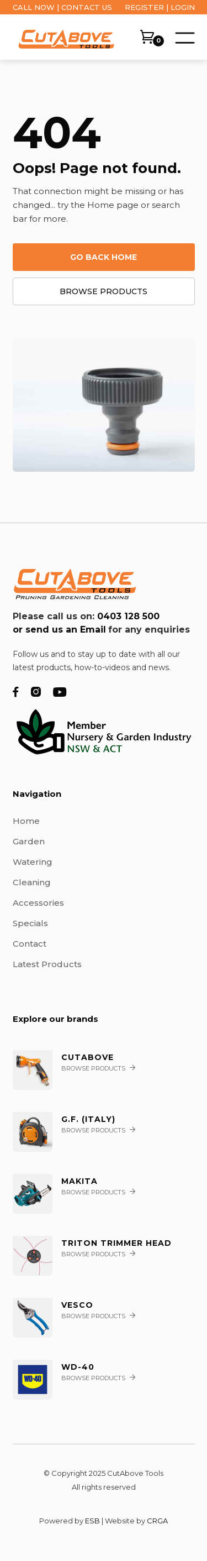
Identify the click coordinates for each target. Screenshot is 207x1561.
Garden (29, 841)
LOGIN (183, 7)
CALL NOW (34, 7)
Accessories (38, 902)
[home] (64, 37)
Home (26, 821)
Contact (29, 943)
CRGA (157, 1520)
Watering (32, 862)
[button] (184, 36)
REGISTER (144, 7)
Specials (30, 923)
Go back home (103, 257)
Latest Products (47, 964)
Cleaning (32, 882)
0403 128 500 (128, 616)
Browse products (103, 291)
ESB (92, 1520)
